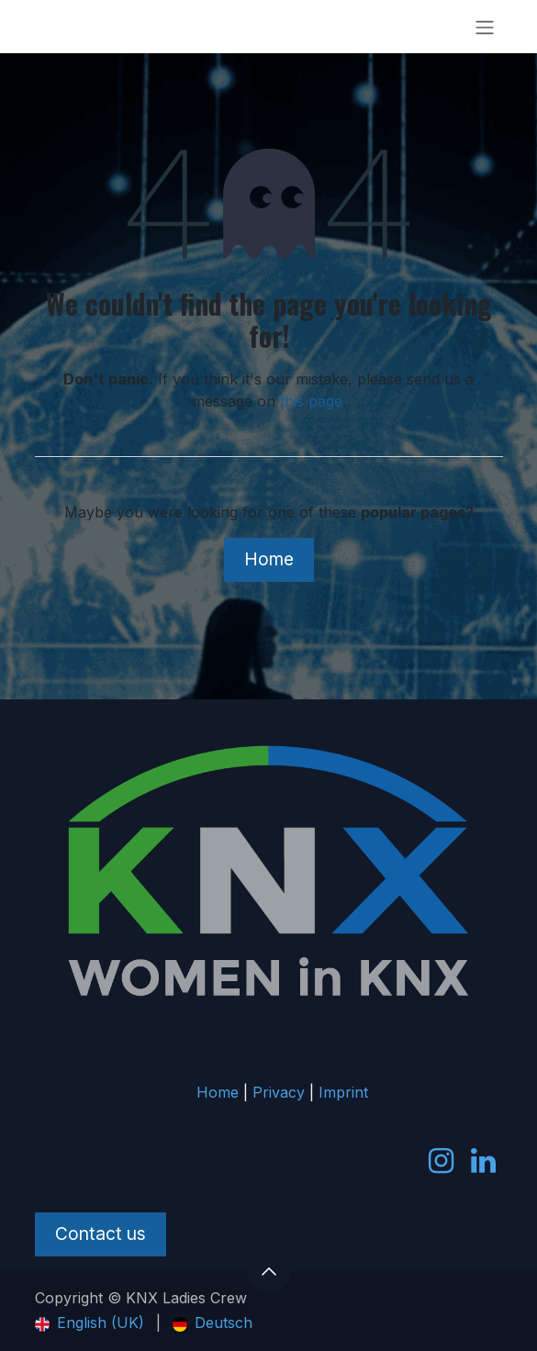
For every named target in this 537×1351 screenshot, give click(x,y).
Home (269, 559)
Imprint (343, 1092)
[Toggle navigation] (484, 26)
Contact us (100, 1234)
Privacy (278, 1092)
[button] (269, 1271)
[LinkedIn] (483, 1161)
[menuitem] (89, 1322)
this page (311, 401)
